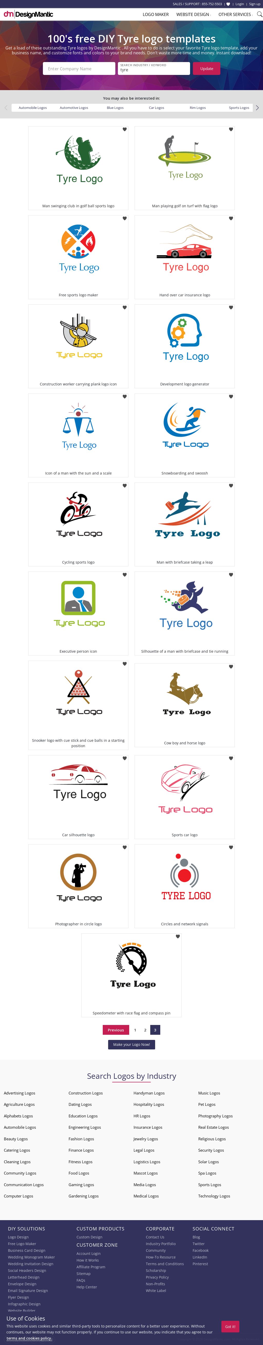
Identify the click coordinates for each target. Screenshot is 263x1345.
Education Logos (83, 1115)
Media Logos (145, 1184)
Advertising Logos (19, 1093)
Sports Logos (239, 107)
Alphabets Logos (18, 1115)
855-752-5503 (212, 4)
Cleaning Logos (17, 1161)
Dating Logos (80, 1104)
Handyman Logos (149, 1093)
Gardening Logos (84, 1196)
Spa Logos (207, 1173)
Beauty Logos (16, 1138)
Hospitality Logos (149, 1104)
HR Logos (142, 1115)
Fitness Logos (80, 1161)
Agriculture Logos (19, 1104)
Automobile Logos (33, 107)
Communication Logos (24, 1184)
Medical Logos (146, 1196)
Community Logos (20, 1173)
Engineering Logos (85, 1127)
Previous (116, 1029)
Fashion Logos (81, 1138)
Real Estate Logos (213, 1127)
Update (206, 68)
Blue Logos (115, 107)
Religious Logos (212, 1138)
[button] (257, 108)
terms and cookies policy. (29, 1338)
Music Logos (209, 1093)
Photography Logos (215, 1115)
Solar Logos (208, 1161)
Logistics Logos (147, 1161)
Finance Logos (81, 1150)
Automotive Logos (74, 107)
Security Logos (211, 1150)
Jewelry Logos (146, 1138)
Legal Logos (144, 1150)
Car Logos (156, 107)
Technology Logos (214, 1196)
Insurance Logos (148, 1127)
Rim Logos (198, 107)
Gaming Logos (81, 1184)
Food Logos (79, 1173)
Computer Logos (18, 1196)
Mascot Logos (146, 1173)
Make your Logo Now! (131, 1044)
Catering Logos (17, 1150)
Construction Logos (86, 1093)
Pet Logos (206, 1104)
